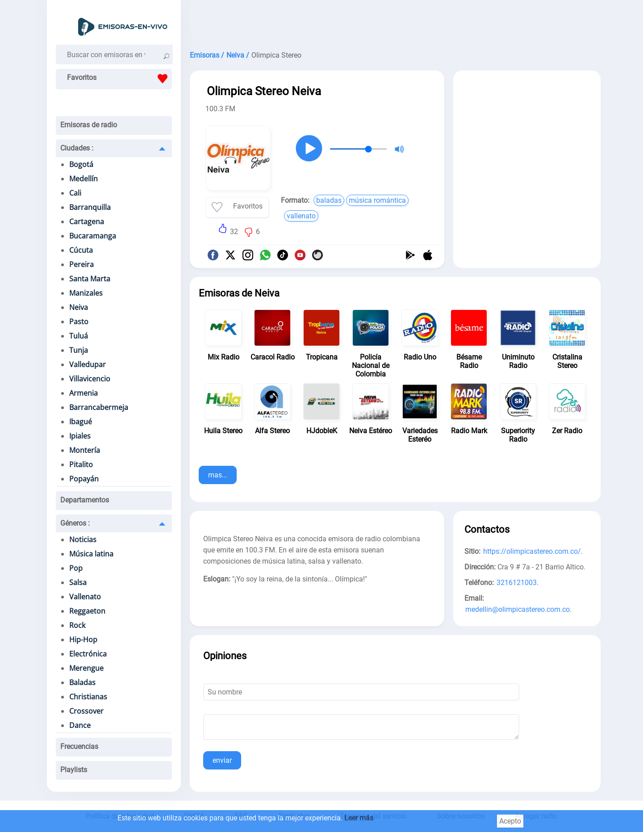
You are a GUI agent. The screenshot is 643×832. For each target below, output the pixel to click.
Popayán (84, 479)
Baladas (82, 682)
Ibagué (80, 421)
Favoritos (119, 78)
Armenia (83, 393)
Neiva (78, 307)
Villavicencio (89, 379)
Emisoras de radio (88, 125)
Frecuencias (79, 746)
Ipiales (80, 436)
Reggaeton (87, 611)
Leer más (358, 818)
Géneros (75, 523)
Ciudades (76, 148)
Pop (76, 568)
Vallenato (85, 597)
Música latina (91, 554)
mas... (217, 475)
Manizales (86, 293)
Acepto (510, 821)
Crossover (86, 711)
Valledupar (87, 364)
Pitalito (81, 464)
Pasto (78, 321)
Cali (75, 193)
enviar (222, 760)
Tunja (78, 350)
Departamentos (84, 500)
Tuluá (78, 336)
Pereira (81, 264)
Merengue (86, 668)
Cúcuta (81, 250)
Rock (77, 625)
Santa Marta (89, 279)
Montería (84, 450)
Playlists (73, 769)
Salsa (78, 582)
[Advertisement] (395, 22)
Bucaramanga (92, 236)
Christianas (88, 697)
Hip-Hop (83, 639)
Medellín (83, 179)
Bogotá (81, 164)
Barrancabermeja (98, 407)
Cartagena (86, 221)
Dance (80, 725)
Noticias (82, 539)
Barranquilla (90, 207)
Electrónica (88, 654)
